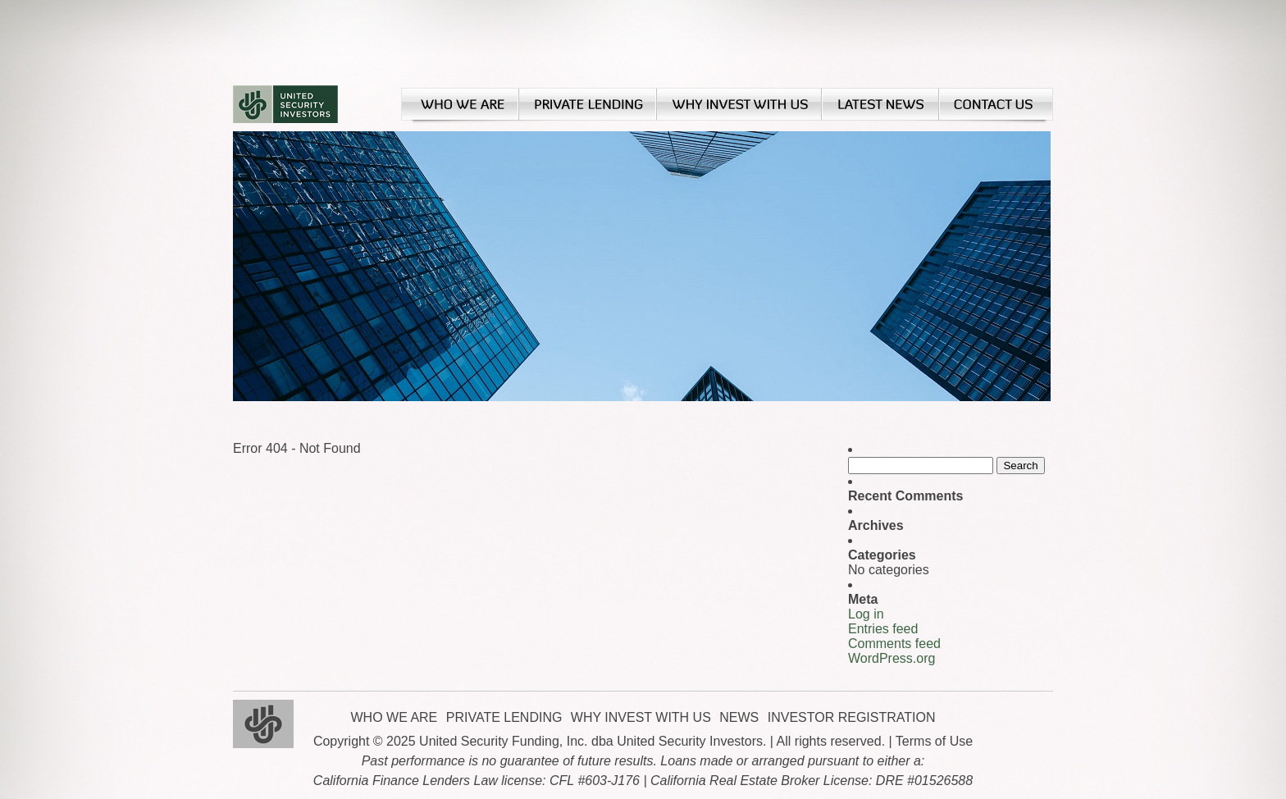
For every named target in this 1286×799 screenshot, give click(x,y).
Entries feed (883, 629)
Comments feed (894, 644)
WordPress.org (891, 658)
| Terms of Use (931, 741)
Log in (866, 614)
